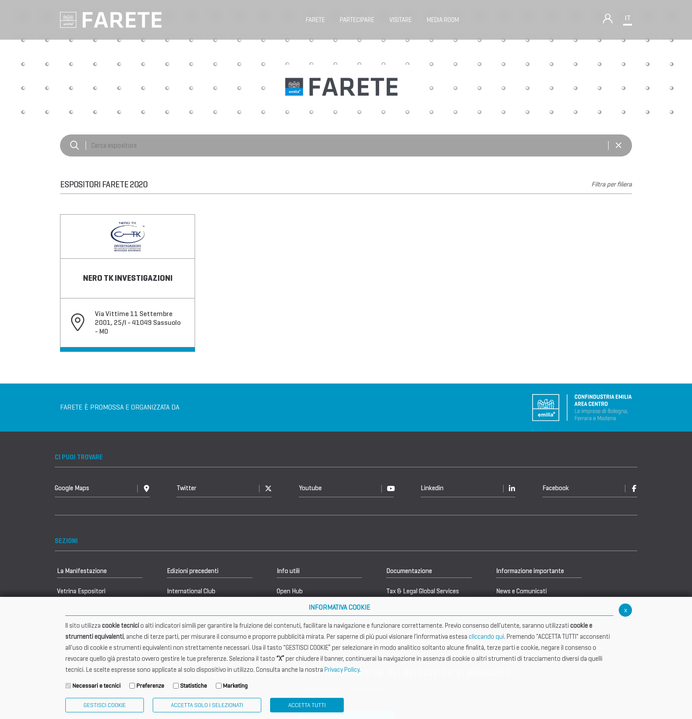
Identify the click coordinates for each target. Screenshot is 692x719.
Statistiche (193, 685)
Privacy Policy (341, 670)
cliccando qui (486, 637)
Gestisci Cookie (104, 705)
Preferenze (150, 685)
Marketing (235, 685)
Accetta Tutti (307, 705)
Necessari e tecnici (96, 685)
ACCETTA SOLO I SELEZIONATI (207, 705)
